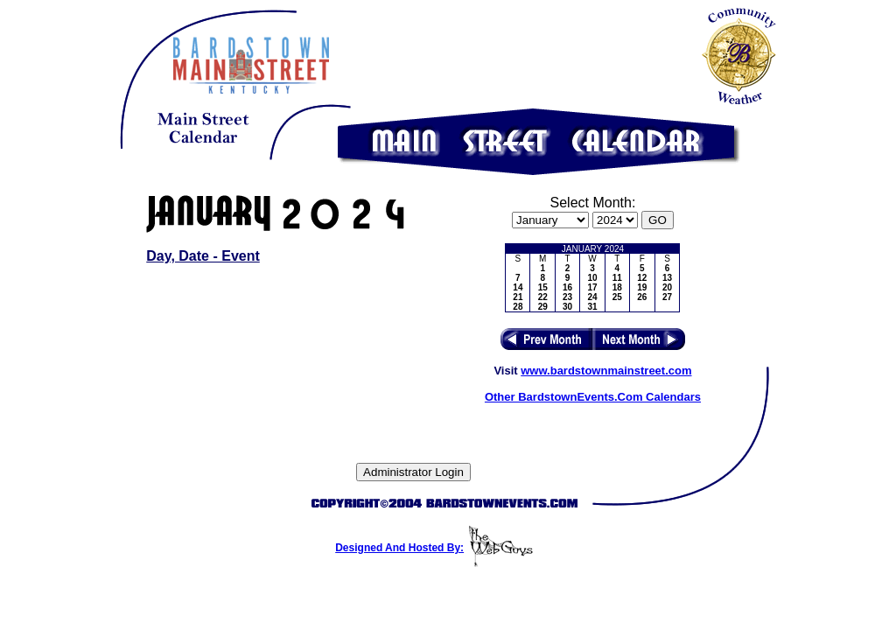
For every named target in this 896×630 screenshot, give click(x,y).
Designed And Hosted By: (399, 548)
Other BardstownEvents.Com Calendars (593, 396)
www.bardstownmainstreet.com (606, 370)
